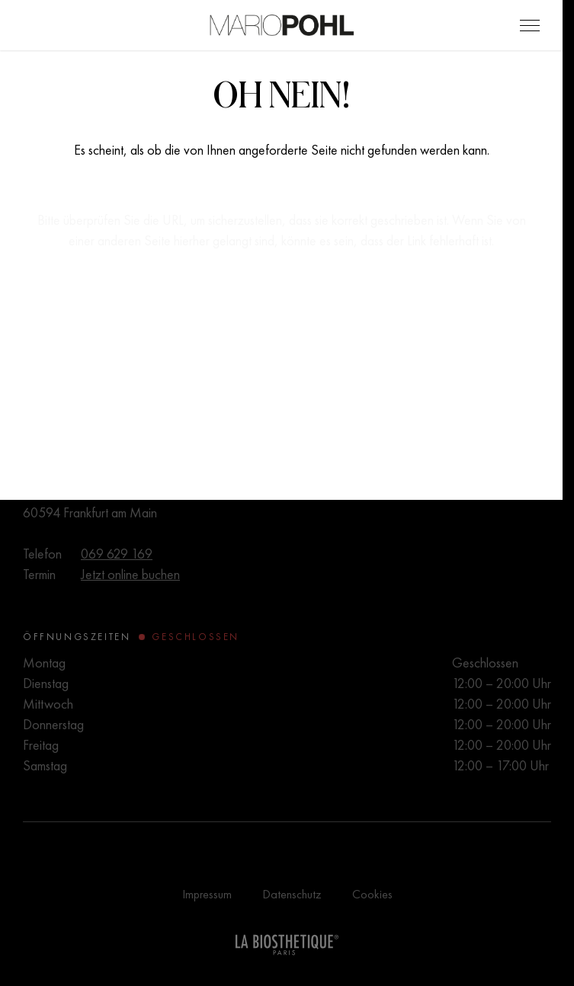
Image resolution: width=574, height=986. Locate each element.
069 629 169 (116, 553)
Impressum (207, 894)
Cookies (372, 894)
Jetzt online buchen (130, 574)
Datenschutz (292, 894)
